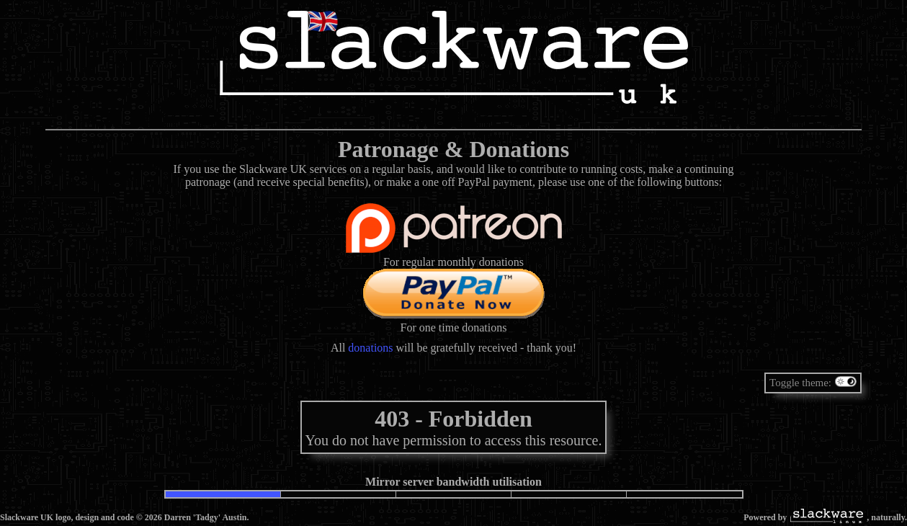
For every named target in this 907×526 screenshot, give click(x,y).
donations (370, 348)
